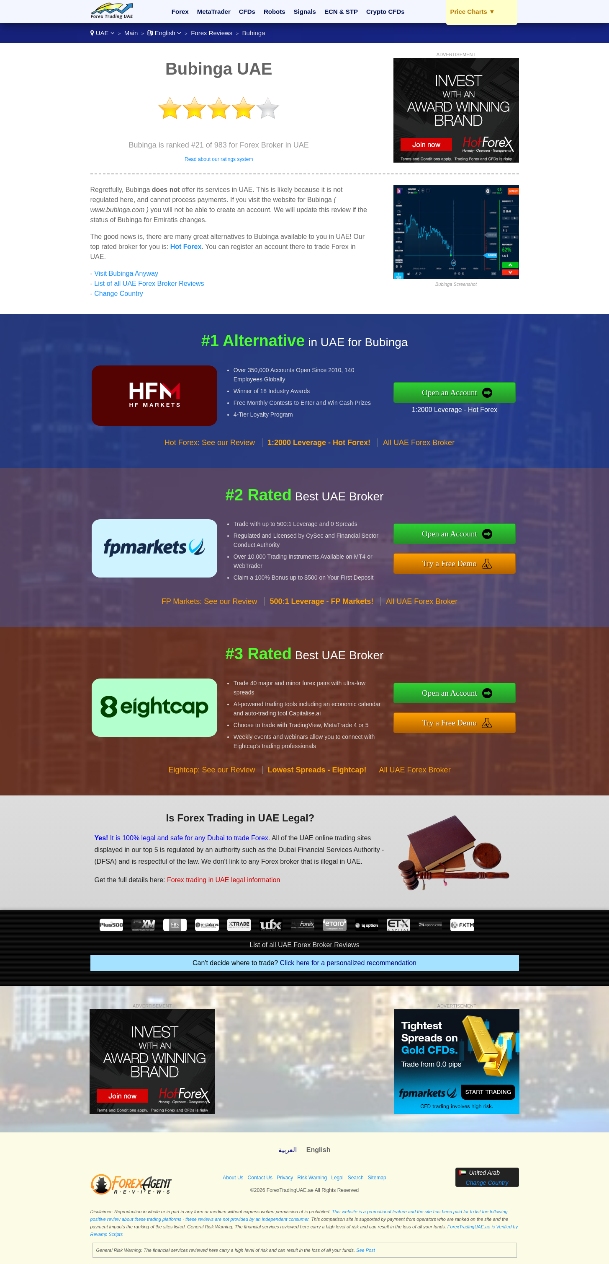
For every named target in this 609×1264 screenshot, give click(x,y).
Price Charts (472, 11)
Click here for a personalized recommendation (348, 962)
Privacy (285, 1178)
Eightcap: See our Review (211, 770)
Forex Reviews (211, 32)
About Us (233, 1178)
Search (356, 1178)
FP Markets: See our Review (209, 601)
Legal (337, 1178)
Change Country (118, 293)
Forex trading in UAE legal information (223, 879)
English (164, 32)
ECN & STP (341, 11)
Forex (180, 11)
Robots (274, 11)
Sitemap (377, 1178)
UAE (102, 32)
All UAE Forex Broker (419, 442)
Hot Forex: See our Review (209, 442)
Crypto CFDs (385, 11)
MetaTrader (214, 11)
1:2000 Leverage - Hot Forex (455, 409)
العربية (287, 1149)
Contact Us (260, 1178)
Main (131, 32)
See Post (365, 1250)
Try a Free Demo (449, 563)
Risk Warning (312, 1178)
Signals (305, 11)
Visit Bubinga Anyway (126, 273)
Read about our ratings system (219, 159)
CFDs (247, 11)
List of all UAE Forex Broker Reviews (149, 283)
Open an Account (449, 392)
